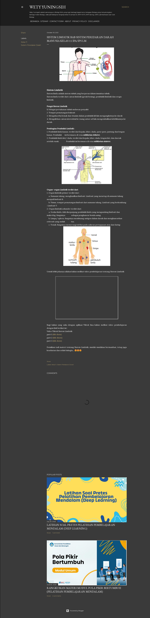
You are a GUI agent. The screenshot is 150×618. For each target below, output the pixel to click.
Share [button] (23, 33)
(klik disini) (57, 334)
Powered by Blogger (75, 610)
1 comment (56, 533)
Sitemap (43, 21)
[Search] (125, 7)
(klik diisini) (57, 338)
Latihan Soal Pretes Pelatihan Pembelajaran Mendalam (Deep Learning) (81, 526)
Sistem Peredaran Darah (31, 45)
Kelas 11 (24, 42)
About (67, 21)
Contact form (56, 21)
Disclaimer (93, 21)
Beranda (33, 21)
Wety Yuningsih (47, 7)
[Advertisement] (87, 451)
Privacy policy (78, 21)
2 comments (56, 596)
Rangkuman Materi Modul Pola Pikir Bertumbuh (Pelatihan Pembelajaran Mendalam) (84, 589)
